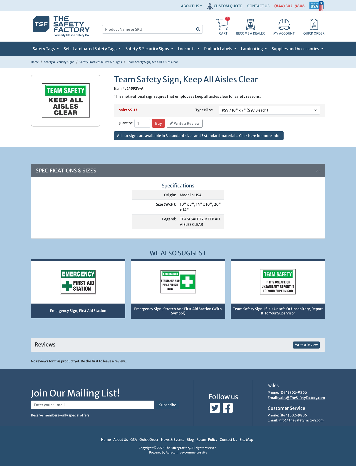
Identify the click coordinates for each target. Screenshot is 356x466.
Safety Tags (44, 48)
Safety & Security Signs (147, 48)
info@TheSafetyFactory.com (301, 420)
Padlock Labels (218, 48)
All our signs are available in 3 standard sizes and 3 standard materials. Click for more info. (199, 135)
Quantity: (125, 123)
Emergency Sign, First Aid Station (78, 311)
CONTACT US (258, 6)
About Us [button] (190, 6)
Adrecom (172, 452)
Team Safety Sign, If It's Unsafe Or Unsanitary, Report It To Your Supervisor (278, 311)
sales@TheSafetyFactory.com (301, 398)
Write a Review (185, 123)
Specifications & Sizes (66, 170)
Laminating (252, 48)
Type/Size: (204, 110)
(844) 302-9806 (289, 6)
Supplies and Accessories (296, 48)
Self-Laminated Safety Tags (90, 48)
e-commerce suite (194, 452)
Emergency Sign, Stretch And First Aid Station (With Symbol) (178, 311)
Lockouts (187, 48)
